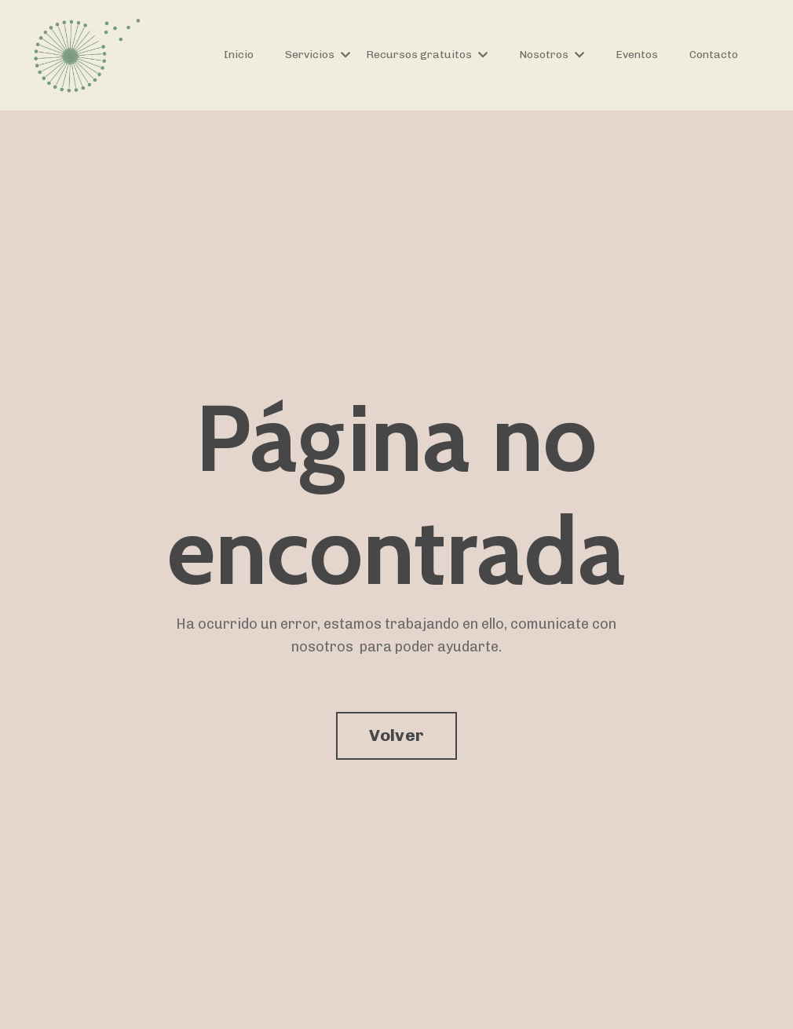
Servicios (317, 54)
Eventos (637, 54)
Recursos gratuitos (427, 54)
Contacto (713, 54)
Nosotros (551, 54)
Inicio (239, 54)
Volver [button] (397, 735)
